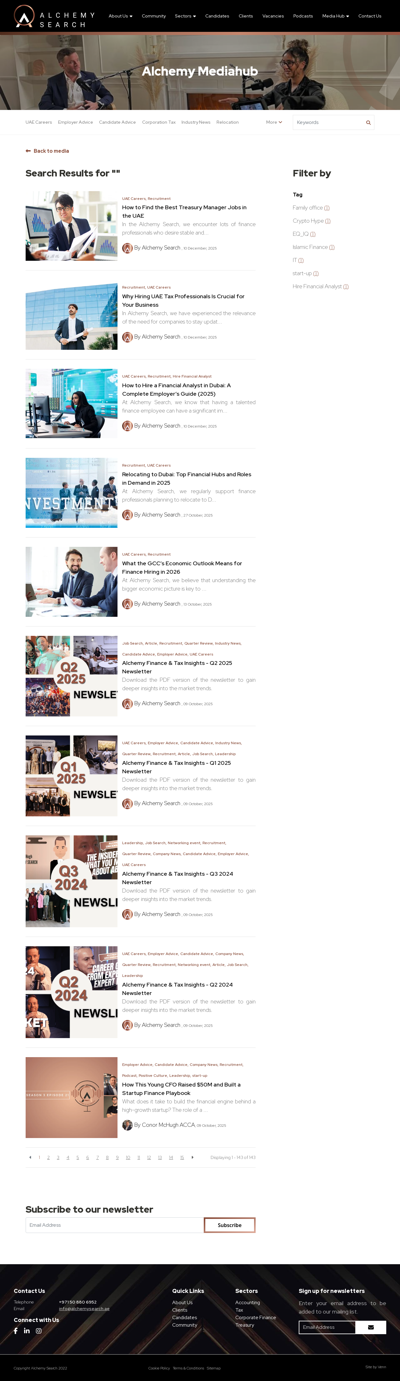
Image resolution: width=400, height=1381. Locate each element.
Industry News (196, 122)
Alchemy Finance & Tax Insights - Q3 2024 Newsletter (177, 878)
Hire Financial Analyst (192, 376)
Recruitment (159, 198)
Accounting (247, 1302)
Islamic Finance (314, 246)
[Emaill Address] (115, 1225)
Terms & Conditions (188, 1368)
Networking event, (184, 842)
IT (298, 260)
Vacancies (273, 16)
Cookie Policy (159, 1368)
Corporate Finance (255, 1317)
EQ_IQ (304, 233)
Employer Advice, (172, 654)
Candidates (217, 16)
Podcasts (303, 16)
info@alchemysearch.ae (84, 1308)
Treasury (244, 1325)
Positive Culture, (153, 1075)
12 (149, 1157)
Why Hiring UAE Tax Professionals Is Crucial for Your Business (183, 300)
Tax (239, 1310)
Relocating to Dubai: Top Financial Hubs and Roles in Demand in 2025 (186, 478)
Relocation (228, 122)
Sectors (183, 16)
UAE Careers (39, 122)
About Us (118, 16)
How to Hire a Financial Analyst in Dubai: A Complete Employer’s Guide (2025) (176, 389)
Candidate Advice (117, 122)
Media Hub (333, 16)
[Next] (192, 1157)
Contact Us (370, 16)
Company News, (167, 853)
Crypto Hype (312, 220)
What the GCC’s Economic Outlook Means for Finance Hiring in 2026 (182, 567)
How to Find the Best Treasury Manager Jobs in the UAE (184, 211)
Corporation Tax (159, 122)
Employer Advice (75, 122)
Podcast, (130, 1075)
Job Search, (133, 643)
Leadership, (133, 842)
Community (154, 16)
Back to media (51, 151)
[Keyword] (328, 122)
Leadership (225, 753)
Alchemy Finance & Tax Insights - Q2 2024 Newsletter (177, 989)
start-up (199, 1075)
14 (171, 1157)
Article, (151, 643)
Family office (311, 207)
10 (128, 1157)
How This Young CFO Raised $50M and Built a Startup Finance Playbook (181, 1088)
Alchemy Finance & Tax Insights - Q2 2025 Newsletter (177, 667)
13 (160, 1157)
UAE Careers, (134, 198)
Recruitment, (134, 287)
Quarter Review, (199, 643)
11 (139, 1157)
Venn (382, 1366)
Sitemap (214, 1368)
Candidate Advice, (139, 654)
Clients (246, 16)
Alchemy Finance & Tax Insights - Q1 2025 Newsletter (176, 767)
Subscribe (230, 1225)
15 (182, 1157)
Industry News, (228, 643)
